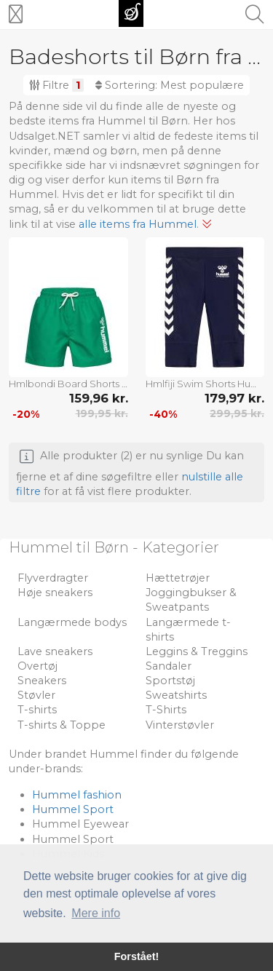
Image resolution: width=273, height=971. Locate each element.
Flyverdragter (52, 577)
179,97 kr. (234, 398)
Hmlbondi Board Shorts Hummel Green (68, 383)
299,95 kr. (237, 413)
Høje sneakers (54, 592)
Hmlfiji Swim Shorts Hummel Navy (205, 383)
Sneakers (41, 680)
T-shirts (37, 709)
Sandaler (168, 666)
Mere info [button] (95, 913)
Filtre (56, 85)
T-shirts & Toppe (61, 725)
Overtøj (37, 666)
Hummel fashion (77, 794)
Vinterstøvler (180, 725)
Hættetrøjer (178, 577)
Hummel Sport (73, 809)
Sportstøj (170, 680)
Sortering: (169, 85)
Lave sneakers (54, 651)
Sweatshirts (176, 695)
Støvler (36, 695)
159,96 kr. (98, 398)
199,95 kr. (102, 413)
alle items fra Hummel (138, 224)
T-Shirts (166, 709)
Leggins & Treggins (197, 651)
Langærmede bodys (72, 622)
